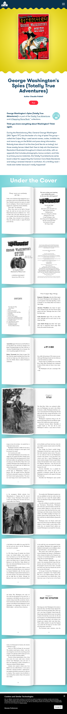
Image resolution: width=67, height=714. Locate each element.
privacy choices (23, 703)
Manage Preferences (11, 708)
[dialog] (33, 704)
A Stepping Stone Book (30, 119)
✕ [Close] (64, 696)
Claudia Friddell (36, 96)
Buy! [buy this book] (33, 103)
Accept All (58, 707)
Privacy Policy (58, 701)
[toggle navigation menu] (63, 4)
